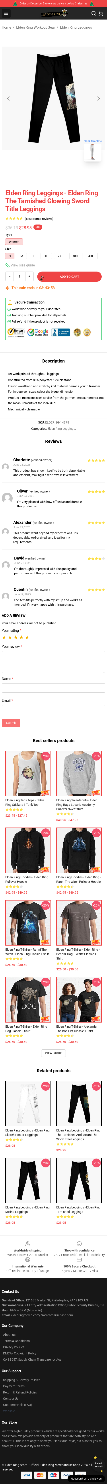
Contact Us (10, 1398)
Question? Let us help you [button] (86, 1478)
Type (8, 234)
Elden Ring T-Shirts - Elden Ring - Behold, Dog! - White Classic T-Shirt (78, 954)
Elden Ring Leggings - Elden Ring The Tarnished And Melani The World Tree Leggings (78, 1135)
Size (8, 249)
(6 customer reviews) (39, 219)
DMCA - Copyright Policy (19, 1353)
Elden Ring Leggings (76, 27)
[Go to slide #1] (42, 175)
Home (6, 27)
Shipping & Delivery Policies (21, 1380)
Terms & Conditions (16, 1341)
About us (9, 1334)
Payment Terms (14, 1386)
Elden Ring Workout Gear (35, 27)
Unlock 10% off (99, 1465)
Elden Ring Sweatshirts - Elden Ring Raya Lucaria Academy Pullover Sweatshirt (76, 804)
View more (53, 1053)
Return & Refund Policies (20, 1392)
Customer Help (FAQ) (17, 1405)
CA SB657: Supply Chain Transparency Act (32, 1359)
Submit (11, 723)
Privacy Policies (13, 1347)
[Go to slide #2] (65, 175)
